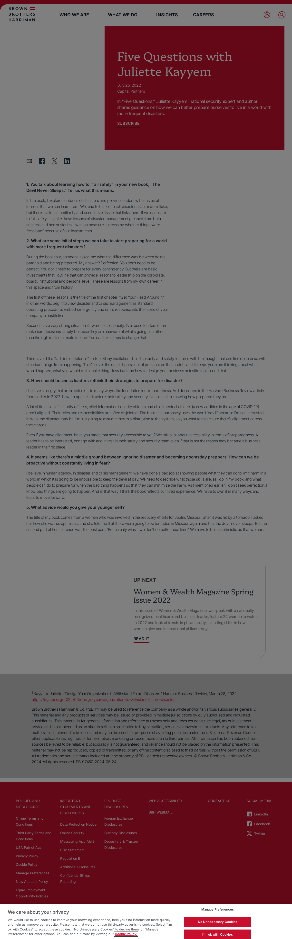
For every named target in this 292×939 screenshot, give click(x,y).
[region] (146, 921)
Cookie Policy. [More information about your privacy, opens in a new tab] (126, 934)
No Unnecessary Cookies (217, 922)
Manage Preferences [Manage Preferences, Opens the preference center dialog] (217, 910)
